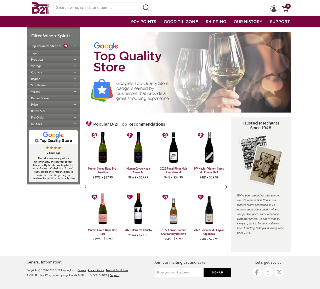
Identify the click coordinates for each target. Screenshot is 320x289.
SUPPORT (280, 21)
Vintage (36, 66)
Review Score (40, 98)
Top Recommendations (49, 46)
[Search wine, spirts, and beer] (98, 8)
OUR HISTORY (248, 21)
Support (114, 275)
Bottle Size (38, 111)
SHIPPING (216, 21)
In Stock (36, 124)
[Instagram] (268, 272)
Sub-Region (39, 85)
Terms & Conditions (117, 270)
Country (36, 72)
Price (34, 105)
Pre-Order (37, 117)
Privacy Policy (96, 270)
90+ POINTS (143, 21)
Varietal (36, 92)
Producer (37, 59)
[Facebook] (257, 272)
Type (34, 53)
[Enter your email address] (179, 272)
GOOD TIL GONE (181, 21)
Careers (82, 270)
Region (35, 79)
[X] (279, 272)
